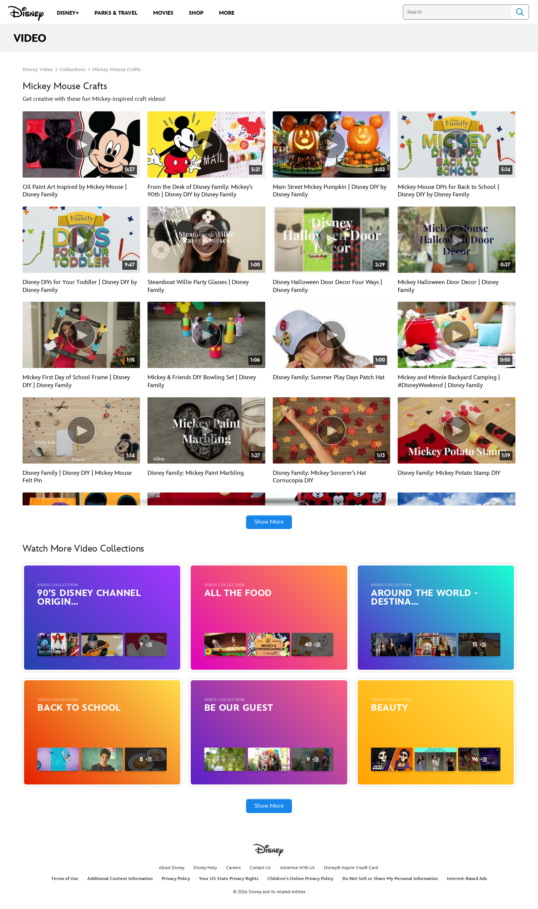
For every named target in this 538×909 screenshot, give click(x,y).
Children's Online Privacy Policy (300, 881)
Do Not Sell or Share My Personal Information (390, 881)
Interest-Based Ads (467, 881)
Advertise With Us (297, 870)
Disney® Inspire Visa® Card (351, 870)
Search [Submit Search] (519, 12)
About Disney (171, 870)
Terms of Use (64, 881)
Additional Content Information (120, 881)
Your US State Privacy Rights (228, 881)
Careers (233, 870)
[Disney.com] (26, 13)
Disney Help (205, 870)
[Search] (457, 12)
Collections (72, 70)
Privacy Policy (176, 881)
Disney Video (38, 70)
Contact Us (260, 870)
